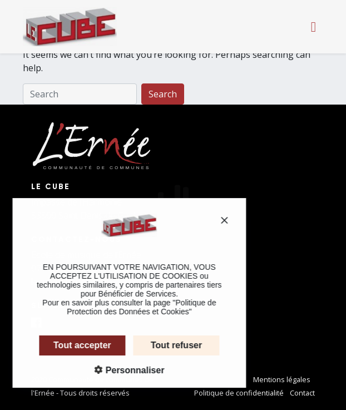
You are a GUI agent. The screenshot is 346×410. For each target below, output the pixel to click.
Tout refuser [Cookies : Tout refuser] (169, 345)
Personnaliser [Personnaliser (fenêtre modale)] (126, 370)
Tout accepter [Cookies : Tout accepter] (76, 345)
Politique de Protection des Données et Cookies (134, 307)
